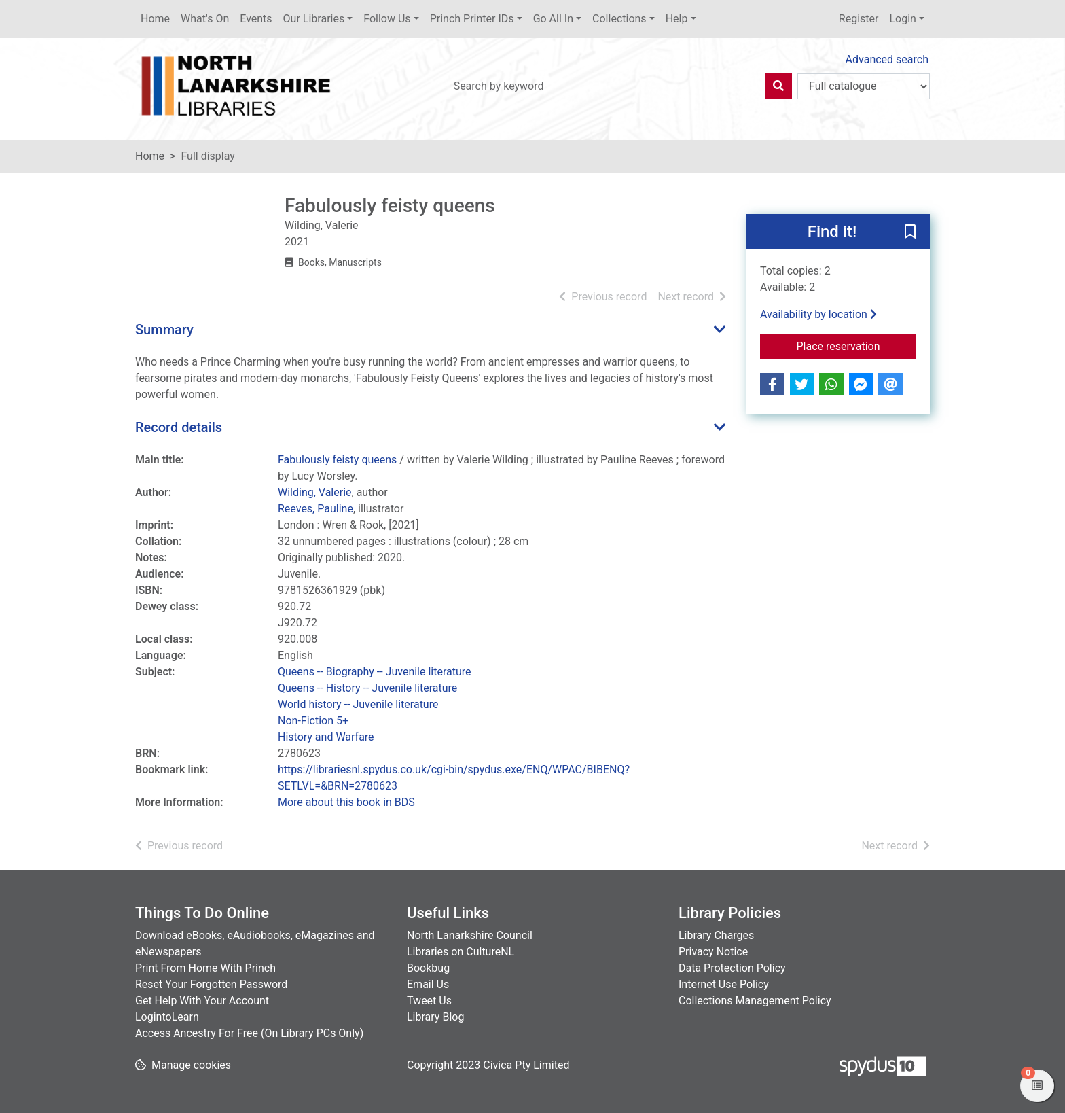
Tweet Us (429, 1000)
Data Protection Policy (732, 967)
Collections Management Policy (755, 1000)
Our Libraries (314, 18)
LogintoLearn (167, 1016)
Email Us (428, 984)
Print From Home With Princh (205, 967)
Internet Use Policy (724, 984)
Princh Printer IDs (472, 18)
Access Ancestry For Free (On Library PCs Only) (249, 1033)
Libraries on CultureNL (460, 951)
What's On (205, 18)
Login (902, 18)
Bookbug (428, 967)
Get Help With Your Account (202, 1000)
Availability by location (818, 314)
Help (677, 18)
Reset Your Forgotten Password (211, 984)
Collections (619, 18)
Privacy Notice (713, 951)
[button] (910, 232)
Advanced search (887, 59)
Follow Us (386, 18)
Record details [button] (178, 427)
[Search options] (863, 86)
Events (256, 18)
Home (155, 18)
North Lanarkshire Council (469, 935)
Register (859, 18)
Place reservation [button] (857, 345)
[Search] (778, 86)
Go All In (553, 18)
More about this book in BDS (346, 802)
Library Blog (435, 1016)
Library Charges (716, 935)
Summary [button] (164, 329)
